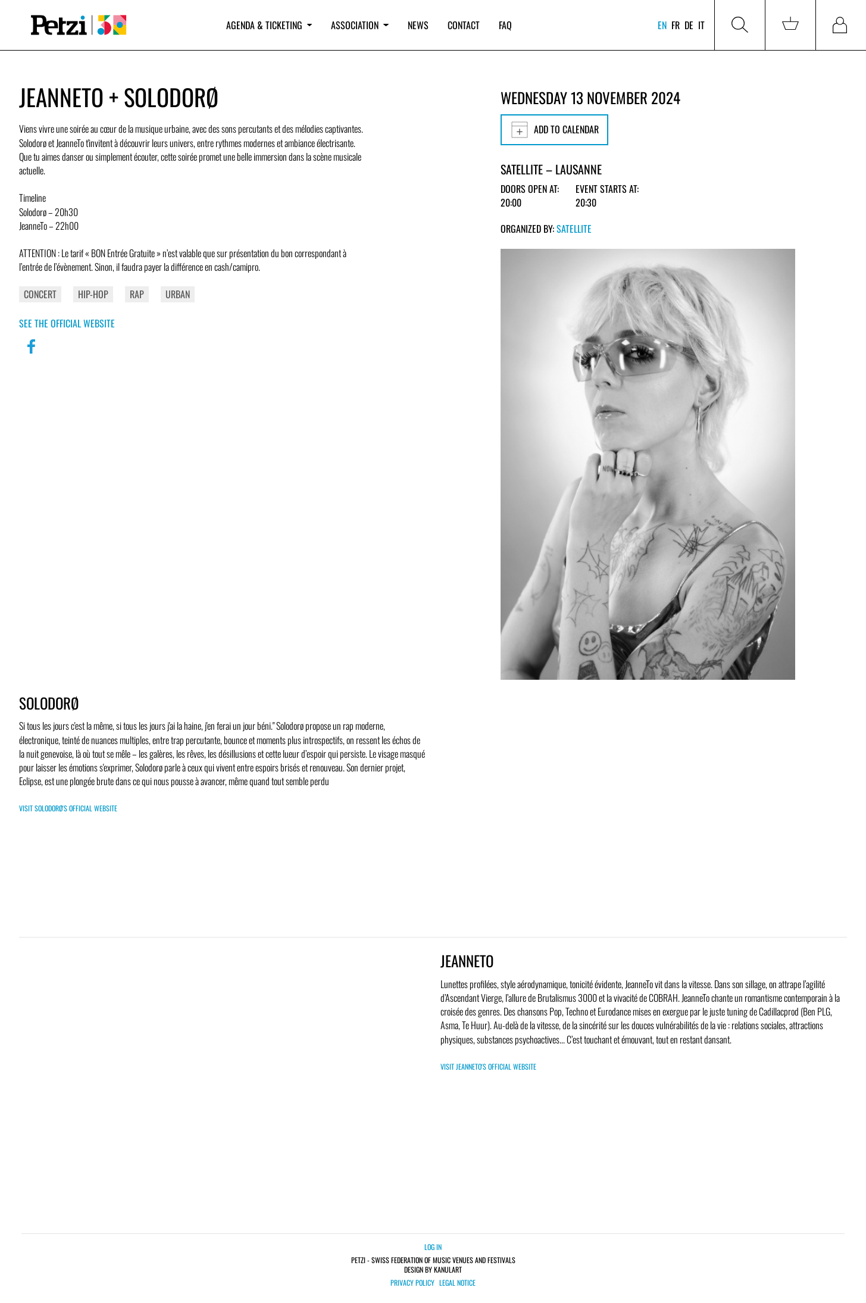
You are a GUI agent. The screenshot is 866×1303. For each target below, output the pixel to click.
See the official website (67, 323)
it (701, 25)
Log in (433, 1247)
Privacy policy (412, 1283)
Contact (464, 25)
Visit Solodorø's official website (68, 808)
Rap (137, 294)
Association (359, 25)
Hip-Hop (93, 294)
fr (675, 25)
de (688, 25)
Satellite (574, 228)
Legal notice (457, 1283)
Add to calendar (554, 129)
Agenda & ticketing (269, 25)
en (662, 25)
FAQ (505, 25)
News (418, 25)
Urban (177, 294)
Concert (40, 294)
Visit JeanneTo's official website (488, 1066)
